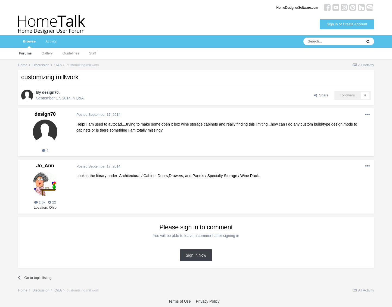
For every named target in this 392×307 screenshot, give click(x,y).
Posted (98, 115)
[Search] (332, 41)
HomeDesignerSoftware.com (297, 8)
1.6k (39, 202)
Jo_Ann (45, 165)
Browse (29, 43)
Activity (51, 41)
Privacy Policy (207, 301)
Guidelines (71, 53)
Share (321, 95)
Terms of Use (179, 301)
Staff (92, 53)
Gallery (47, 53)
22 (52, 202)
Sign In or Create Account (347, 24)
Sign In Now (196, 255)
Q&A (80, 98)
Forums (25, 53)
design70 (50, 92)
